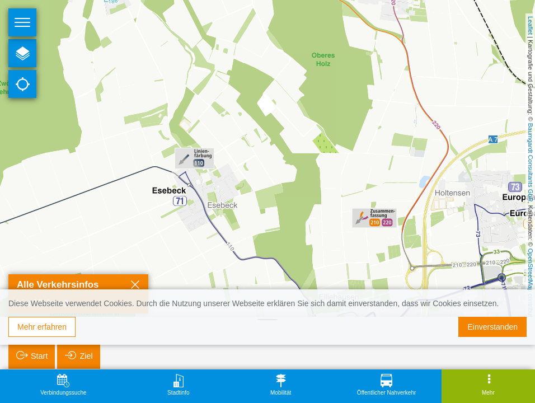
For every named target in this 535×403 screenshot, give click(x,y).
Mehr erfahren (42, 326)
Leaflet (530, 25)
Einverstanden (492, 326)
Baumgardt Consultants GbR (530, 162)
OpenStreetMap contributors (530, 287)
